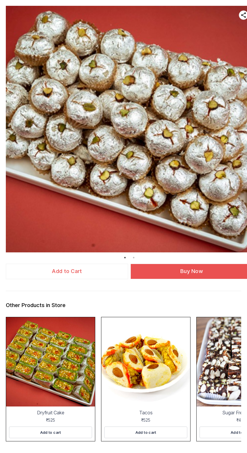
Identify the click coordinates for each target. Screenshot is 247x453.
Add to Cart (67, 271)
